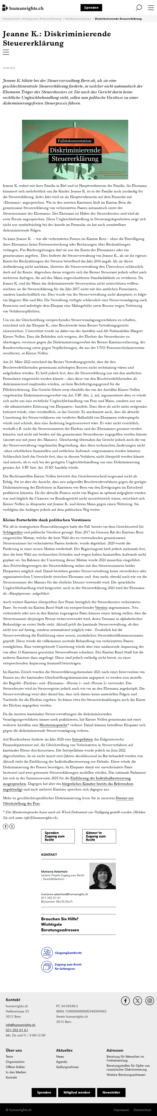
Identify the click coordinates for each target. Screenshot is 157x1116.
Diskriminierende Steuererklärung (118, 18)
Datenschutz (142, 1110)
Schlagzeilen (13, 532)
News (60, 1057)
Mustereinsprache (53, 725)
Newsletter (111, 1092)
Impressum (121, 1110)
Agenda (61, 1062)
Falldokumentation (78, 18)
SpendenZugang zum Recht (55, 836)
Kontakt (11, 1077)
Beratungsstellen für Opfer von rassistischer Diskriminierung (128, 1068)
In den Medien (16, 1072)
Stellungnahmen (67, 1067)
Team (9, 1057)
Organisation (15, 1062)
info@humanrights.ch (20, 1025)
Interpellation (82, 739)
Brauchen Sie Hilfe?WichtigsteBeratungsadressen (60, 924)
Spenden (91, 7)
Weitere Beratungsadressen (126, 1075)
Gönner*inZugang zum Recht (96, 836)
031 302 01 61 (17, 1030)
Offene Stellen (15, 1067)
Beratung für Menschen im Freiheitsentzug (125, 1058)
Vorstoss (101, 607)
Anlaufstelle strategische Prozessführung (32, 18)
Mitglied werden (77, 1092)
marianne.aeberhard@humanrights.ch (64, 894)
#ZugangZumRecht (68, 953)
